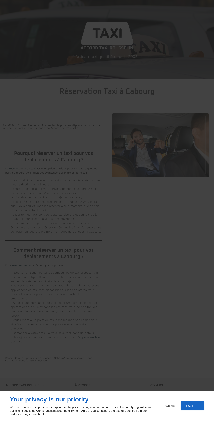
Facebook (38, 414)
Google (26, 414)
